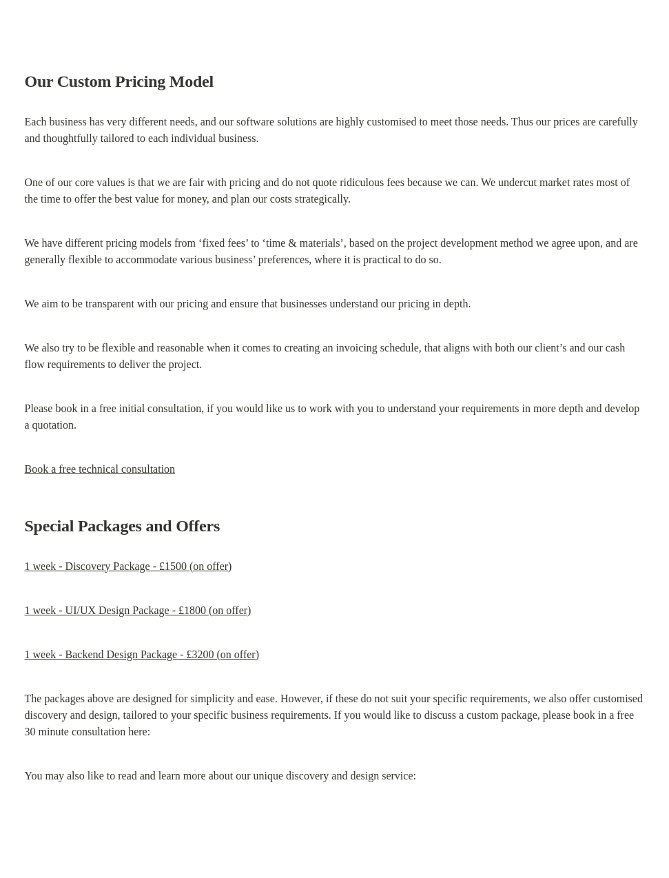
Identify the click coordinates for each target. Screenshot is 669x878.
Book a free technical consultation (100, 469)
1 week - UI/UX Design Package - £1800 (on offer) (138, 610)
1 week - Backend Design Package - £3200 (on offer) (142, 654)
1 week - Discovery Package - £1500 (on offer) (128, 566)
